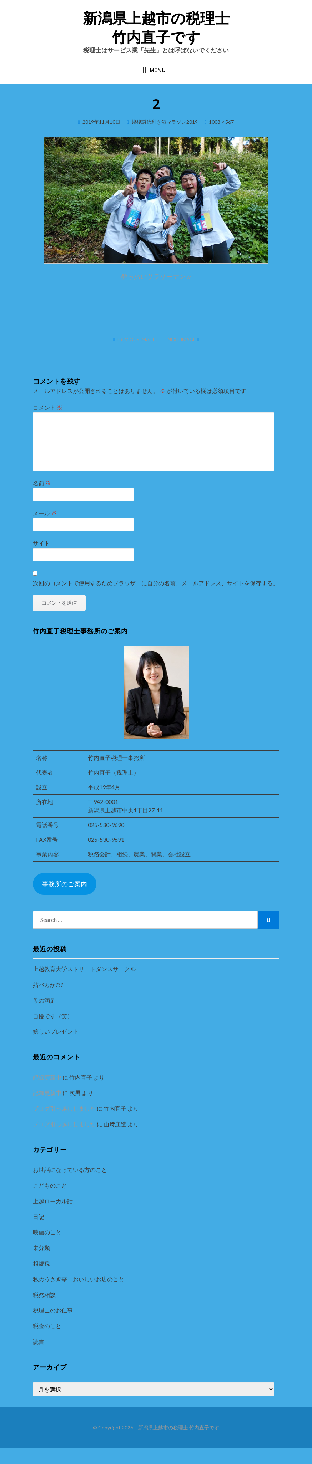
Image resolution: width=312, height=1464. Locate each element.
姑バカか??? (48, 1000)
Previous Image (136, 355)
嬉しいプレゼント (56, 1047)
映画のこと (47, 1248)
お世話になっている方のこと (70, 1185)
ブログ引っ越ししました (64, 1124)
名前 (42, 499)
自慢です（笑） (53, 1031)
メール (45, 529)
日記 (38, 1232)
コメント (47, 423)
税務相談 (44, 1310)
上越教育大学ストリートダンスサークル (84, 984)
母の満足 (44, 1016)
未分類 (41, 1263)
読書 (38, 1357)
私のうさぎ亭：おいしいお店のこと (78, 1295)
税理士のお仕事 (53, 1326)
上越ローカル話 (53, 1217)
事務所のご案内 (64, 900)
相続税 (41, 1279)
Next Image (182, 355)
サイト (41, 559)
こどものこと (50, 1201)
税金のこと (47, 1341)
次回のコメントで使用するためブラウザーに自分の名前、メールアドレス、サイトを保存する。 (155, 599)
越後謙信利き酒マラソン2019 (164, 137)
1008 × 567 (221, 137)
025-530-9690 (106, 840)
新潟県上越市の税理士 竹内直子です (178, 1443)
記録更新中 (47, 1093)
